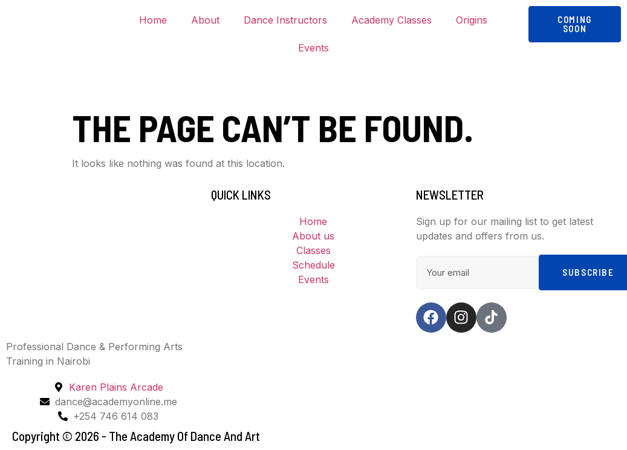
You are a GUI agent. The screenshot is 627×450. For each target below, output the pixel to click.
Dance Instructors (285, 20)
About (205, 20)
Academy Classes (391, 20)
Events (313, 48)
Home (153, 20)
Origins (471, 20)
